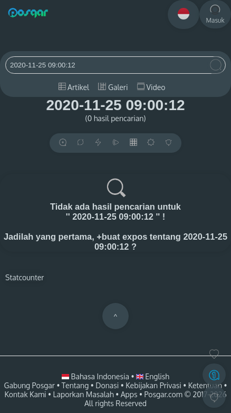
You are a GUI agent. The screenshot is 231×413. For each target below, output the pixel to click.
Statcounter (24, 277)
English (152, 376)
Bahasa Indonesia (96, 376)
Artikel (74, 87)
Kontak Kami (25, 394)
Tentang (75, 385)
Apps (129, 394)
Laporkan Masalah (83, 394)
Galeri (113, 87)
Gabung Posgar (29, 385)
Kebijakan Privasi (153, 385)
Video (151, 87)
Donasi (107, 385)
